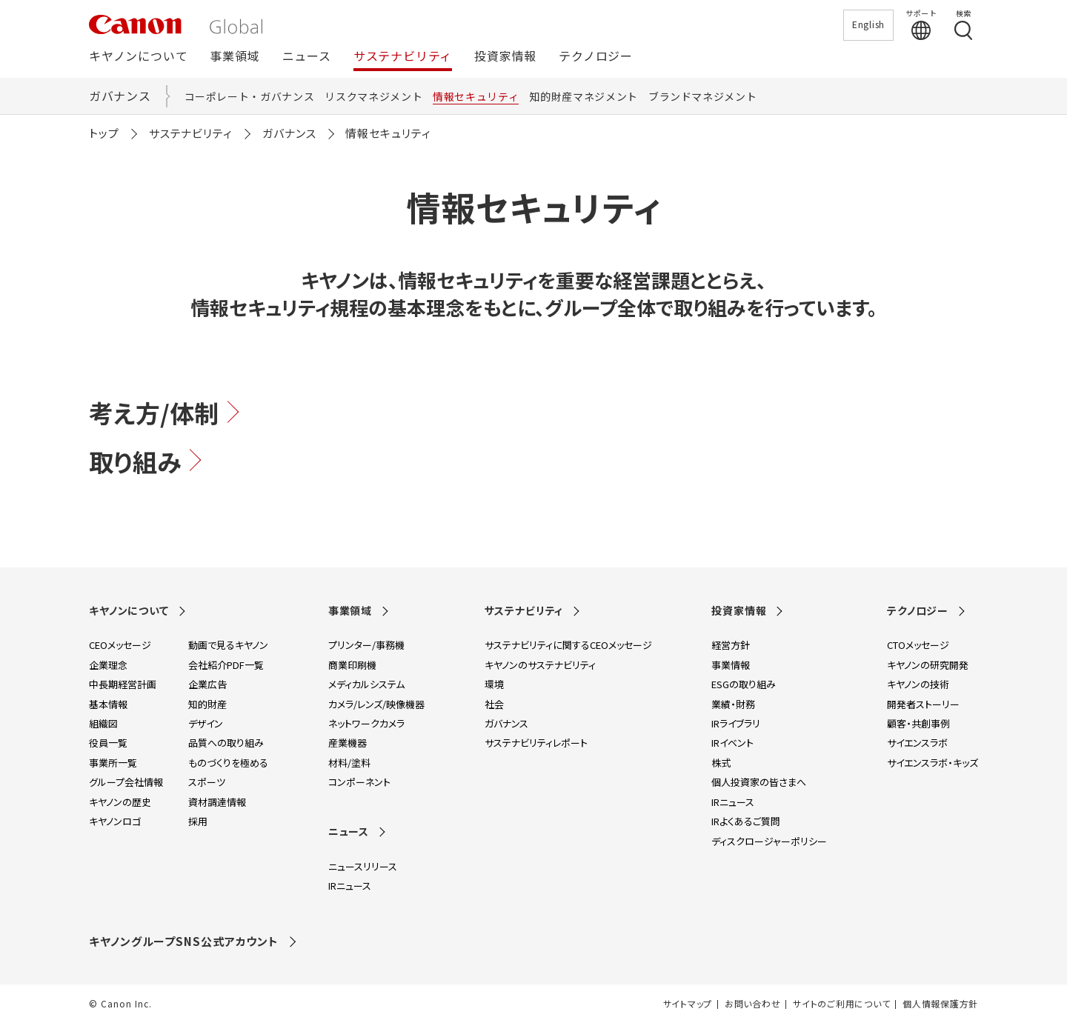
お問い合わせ (752, 1003)
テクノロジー (596, 56)
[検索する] (963, 24)
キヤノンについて (138, 56)
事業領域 (234, 56)
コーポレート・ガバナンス (250, 96)
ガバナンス (120, 95)
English (868, 24)
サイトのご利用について (841, 1003)
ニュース (306, 56)
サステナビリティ (402, 56)
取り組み (147, 461)
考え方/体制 (166, 412)
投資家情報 (505, 56)
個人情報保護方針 (940, 1003)
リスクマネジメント (373, 96)
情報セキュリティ (476, 96)
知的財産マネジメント (583, 96)
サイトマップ (687, 1003)
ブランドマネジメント (702, 96)
